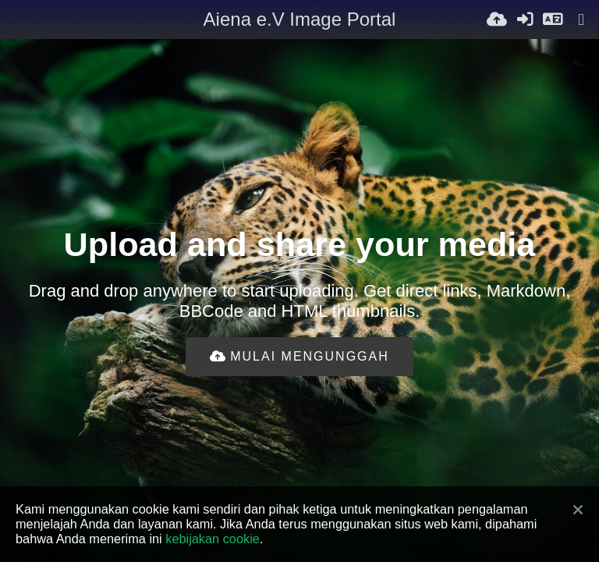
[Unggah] (497, 19)
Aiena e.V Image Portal (300, 19)
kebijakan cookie (212, 539)
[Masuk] (525, 19)
